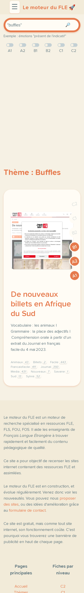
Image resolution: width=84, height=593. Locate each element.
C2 (74, 204)
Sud (16, 376)
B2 (74, 233)
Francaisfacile (24, 367)
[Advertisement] (42, 103)
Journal (50, 367)
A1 (75, 276)
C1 (74, 218)
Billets (40, 362)
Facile (58, 362)
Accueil (21, 586)
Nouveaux (40, 371)
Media (19, 371)
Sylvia (33, 376)
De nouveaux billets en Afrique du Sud (41, 304)
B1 (75, 247)
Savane (61, 371)
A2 (74, 262)
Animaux (20, 362)
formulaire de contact (27, 511)
